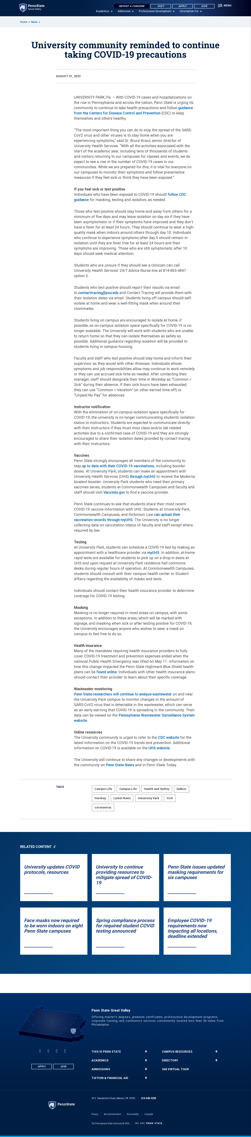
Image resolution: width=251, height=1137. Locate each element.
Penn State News (120, 765)
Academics (102, 12)
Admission (123, 12)
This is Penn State (106, 1051)
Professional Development (154, 12)
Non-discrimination (112, 1114)
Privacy (95, 1114)
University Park (148, 798)
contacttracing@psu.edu (98, 293)
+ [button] (146, 1051)
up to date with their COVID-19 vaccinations (118, 466)
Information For (188, 12)
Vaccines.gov (114, 492)
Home (23, 21)
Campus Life (103, 789)
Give (203, 6)
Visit (159, 6)
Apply (181, 6)
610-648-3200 (148, 1098)
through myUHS (142, 476)
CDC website (168, 737)
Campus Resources (177, 1051)
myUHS (153, 553)
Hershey (100, 798)
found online (106, 672)
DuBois (181, 789)
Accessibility (133, 1114)
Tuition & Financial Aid (110, 1078)
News (34, 21)
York (170, 798)
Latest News (122, 798)
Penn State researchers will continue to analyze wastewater (123, 694)
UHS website (159, 748)
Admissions (101, 1069)
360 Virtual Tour (175, 1069)
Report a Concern (130, 6)
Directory (170, 1060)
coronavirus (103, 807)
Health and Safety (156, 789)
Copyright (148, 1114)
